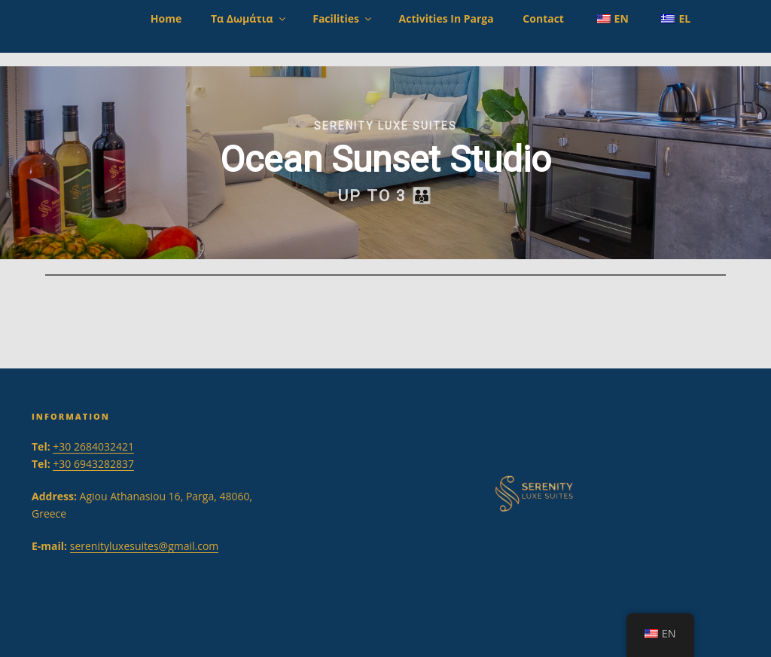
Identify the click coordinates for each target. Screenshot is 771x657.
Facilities (342, 18)
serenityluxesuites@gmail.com (144, 546)
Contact (543, 18)
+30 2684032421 (93, 446)
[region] (385, 162)
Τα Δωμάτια (249, 18)
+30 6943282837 (93, 464)
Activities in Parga (446, 18)
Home (166, 18)
